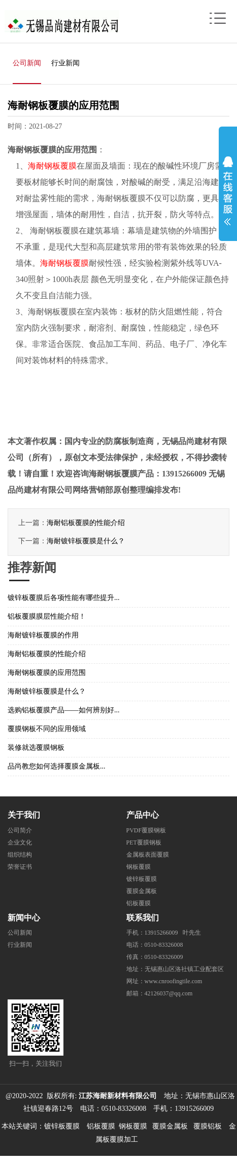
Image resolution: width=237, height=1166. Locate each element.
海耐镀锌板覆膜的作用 (43, 635)
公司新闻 (27, 63)
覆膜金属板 (141, 891)
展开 (228, 188)
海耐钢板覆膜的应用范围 (47, 672)
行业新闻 (65, 63)
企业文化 (20, 842)
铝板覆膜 (138, 903)
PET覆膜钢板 (143, 842)
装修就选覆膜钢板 (36, 747)
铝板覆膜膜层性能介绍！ (47, 616)
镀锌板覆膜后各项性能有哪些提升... (64, 597)
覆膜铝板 (207, 1126)
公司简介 (20, 830)
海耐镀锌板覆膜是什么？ (86, 541)
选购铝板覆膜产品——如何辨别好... (64, 710)
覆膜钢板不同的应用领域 (47, 729)
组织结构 (20, 854)
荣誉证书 (20, 866)
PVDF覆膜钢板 (146, 830)
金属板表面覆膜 (147, 854)
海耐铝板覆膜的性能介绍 (86, 523)
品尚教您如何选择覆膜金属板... (57, 766)
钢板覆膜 (138, 866)
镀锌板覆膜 (141, 878)
